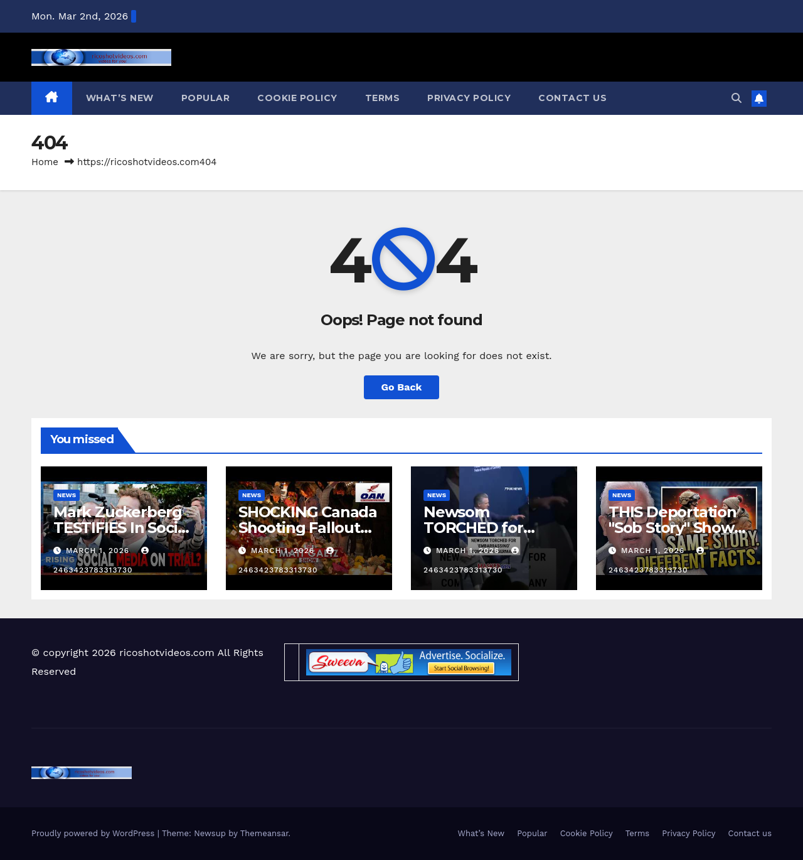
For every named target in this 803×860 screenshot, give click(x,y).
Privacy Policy (469, 98)
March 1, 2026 (99, 550)
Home (44, 162)
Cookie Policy (297, 98)
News (66, 495)
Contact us (572, 98)
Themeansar (264, 833)
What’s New (120, 98)
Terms (382, 98)
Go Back (401, 387)
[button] (736, 98)
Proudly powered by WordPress (94, 833)
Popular (205, 98)
